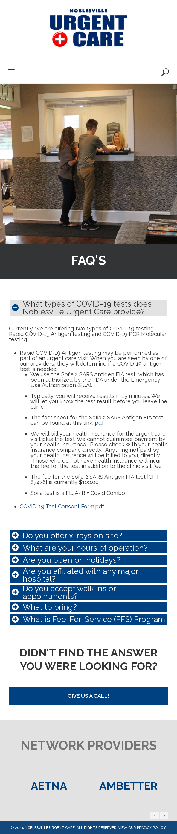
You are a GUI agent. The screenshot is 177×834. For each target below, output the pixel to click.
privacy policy (151, 828)
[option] (49, 786)
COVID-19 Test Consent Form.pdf (62, 506)
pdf (99, 423)
